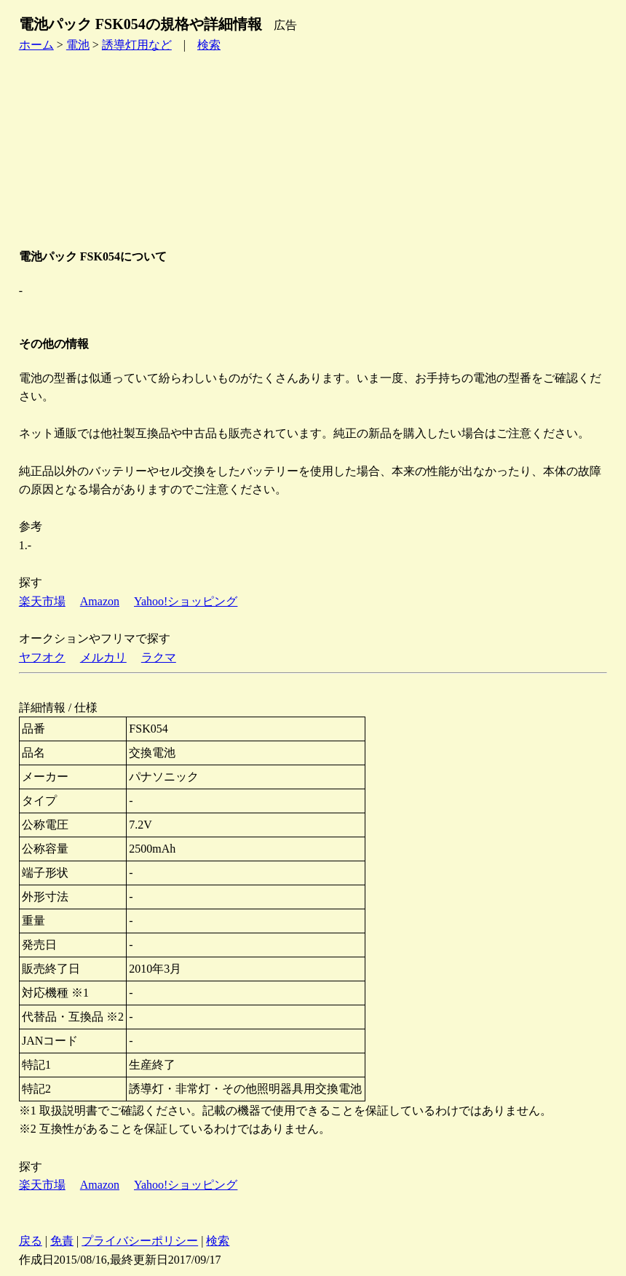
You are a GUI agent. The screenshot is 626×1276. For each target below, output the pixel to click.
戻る (30, 1241)
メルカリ (103, 657)
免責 (62, 1241)
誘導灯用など (137, 45)
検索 (209, 45)
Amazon (99, 601)
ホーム (36, 45)
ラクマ (158, 657)
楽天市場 (42, 601)
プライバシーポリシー (140, 1241)
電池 (78, 45)
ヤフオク (42, 657)
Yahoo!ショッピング (185, 601)
